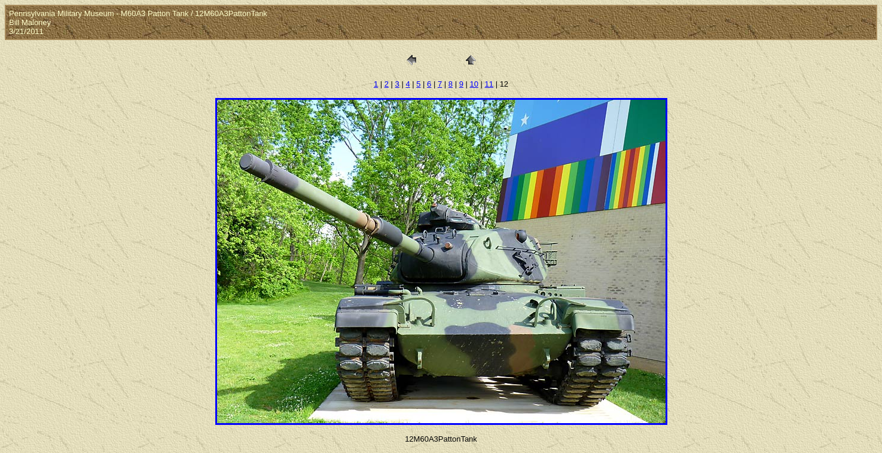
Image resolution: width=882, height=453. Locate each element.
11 (489, 83)
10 (473, 83)
